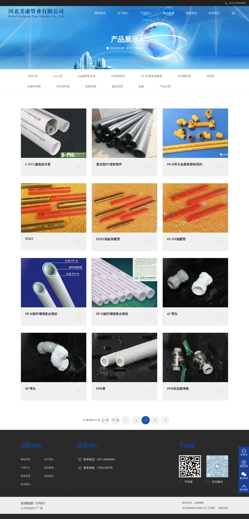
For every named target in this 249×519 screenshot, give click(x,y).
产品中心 (145, 13)
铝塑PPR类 (34, 86)
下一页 (115, 420)
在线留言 (49, 476)
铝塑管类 (91, 86)
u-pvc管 (58, 76)
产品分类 (165, 86)
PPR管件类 (63, 86)
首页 (128, 48)
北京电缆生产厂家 (32, 508)
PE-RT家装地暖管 (152, 76)
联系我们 (214, 13)
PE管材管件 (119, 76)
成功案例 (168, 13)
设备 (141, 86)
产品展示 (138, 48)
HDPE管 (33, 76)
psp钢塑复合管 (87, 76)
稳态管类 (117, 86)
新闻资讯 (191, 13)
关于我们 (122, 13)
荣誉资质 (25, 476)
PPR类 (211, 76)
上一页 (105, 420)
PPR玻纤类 (185, 76)
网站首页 (100, 13)
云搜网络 (199, 503)
